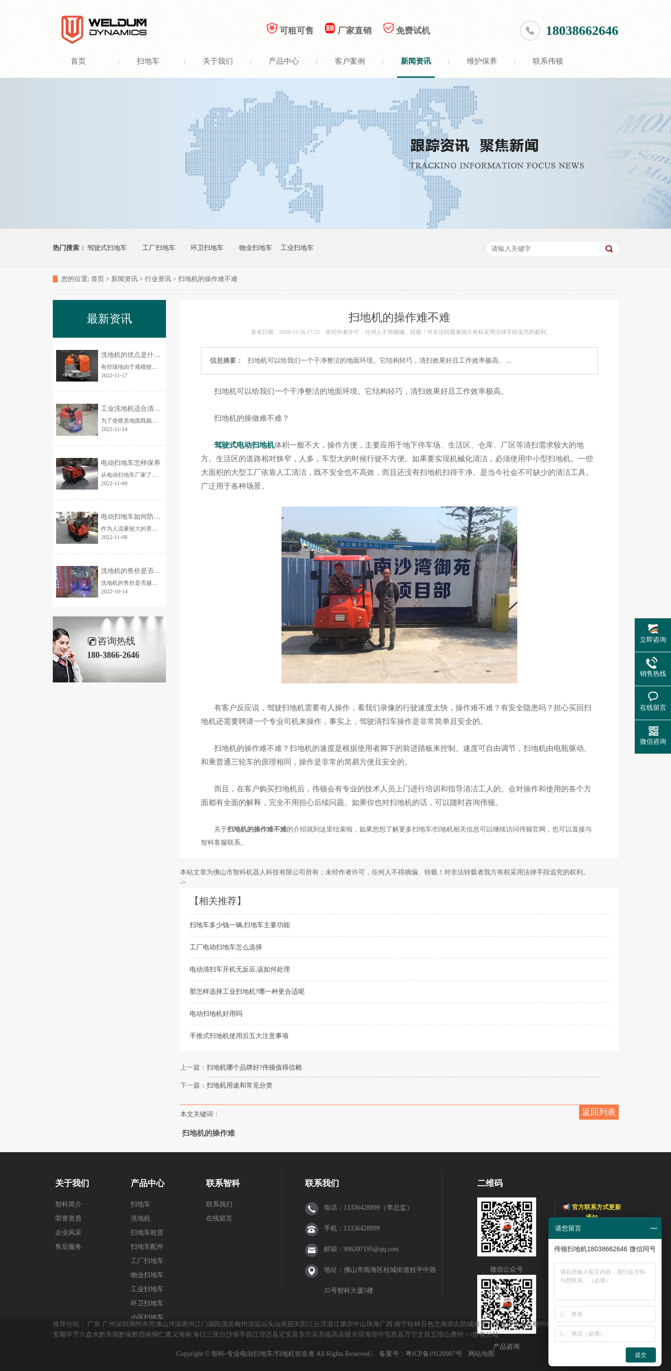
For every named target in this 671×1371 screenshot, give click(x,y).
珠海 (373, 1324)
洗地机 (140, 1218)
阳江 (307, 1324)
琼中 (377, 1334)
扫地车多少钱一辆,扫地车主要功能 (240, 925)
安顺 (59, 1334)
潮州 (135, 1324)
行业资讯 (158, 279)
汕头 (267, 1324)
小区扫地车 (147, 1317)
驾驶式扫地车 (107, 247)
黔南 (125, 1334)
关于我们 (218, 61)
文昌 (424, 1334)
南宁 (400, 1324)
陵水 (351, 1334)
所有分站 (485, 1334)
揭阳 (214, 1324)
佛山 (161, 1324)
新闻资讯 (416, 61)
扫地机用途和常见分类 (240, 1085)
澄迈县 (269, 1334)
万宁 (410, 1334)
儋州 (457, 1334)
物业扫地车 (255, 247)
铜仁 (158, 1334)
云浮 (320, 1324)
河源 (175, 1324)
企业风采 (68, 1232)
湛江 (333, 1324)
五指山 (440, 1334)
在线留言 (219, 1218)
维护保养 (482, 61)
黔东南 (109, 1334)
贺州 (513, 1324)
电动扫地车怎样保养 (130, 462)
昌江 (252, 1334)
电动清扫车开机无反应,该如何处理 (240, 969)
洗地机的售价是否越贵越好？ (144, 570)
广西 (386, 1324)
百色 (427, 1324)
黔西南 (142, 1334)
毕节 (72, 1334)
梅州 (241, 1324)
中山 (359, 1324)
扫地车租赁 (147, 1232)
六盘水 (89, 1334)
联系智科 (223, 1183)
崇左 (453, 1324)
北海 (440, 1324)
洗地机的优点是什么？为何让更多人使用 (160, 354)
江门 (201, 1324)
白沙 (225, 1334)
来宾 (526, 1324)
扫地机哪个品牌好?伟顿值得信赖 (254, 1067)
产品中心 (284, 61)
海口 (199, 1334)
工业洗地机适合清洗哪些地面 (144, 408)
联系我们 (219, 1204)
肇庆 (346, 1324)
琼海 (364, 1334)
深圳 (122, 1324)
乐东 (318, 1334)
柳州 (539, 1324)
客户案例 (350, 61)
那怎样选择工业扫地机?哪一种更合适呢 (247, 991)
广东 (93, 1324)
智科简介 (68, 1204)
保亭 (239, 1334)
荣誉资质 (68, 1218)
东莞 (148, 1324)
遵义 (171, 1334)
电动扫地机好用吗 (216, 1013)
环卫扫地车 (207, 247)
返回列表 (599, 1112)
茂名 (227, 1324)
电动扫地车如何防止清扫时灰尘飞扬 (154, 516)
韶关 (293, 1324)
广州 (109, 1324)
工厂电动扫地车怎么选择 (226, 947)
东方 (305, 1334)
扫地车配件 (147, 1246)
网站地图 (481, 1353)
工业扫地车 (297, 247)
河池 (499, 1324)
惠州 (188, 1324)
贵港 (486, 1324)
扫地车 (148, 61)
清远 (254, 1324)
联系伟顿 (548, 61)
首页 (78, 61)
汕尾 (280, 1324)
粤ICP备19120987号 (435, 1353)
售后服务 (68, 1246)
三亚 (212, 1334)
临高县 (335, 1334)
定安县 (288, 1334)
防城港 (470, 1324)
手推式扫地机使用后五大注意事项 (239, 1035)
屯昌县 (394, 1334)
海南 (184, 1334)
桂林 (414, 1324)
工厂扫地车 (158, 247)
